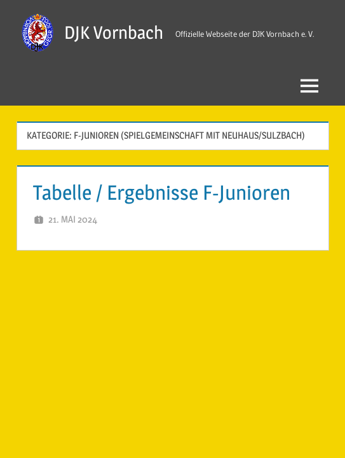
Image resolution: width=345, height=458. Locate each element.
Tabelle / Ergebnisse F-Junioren (161, 192)
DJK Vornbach (113, 32)
